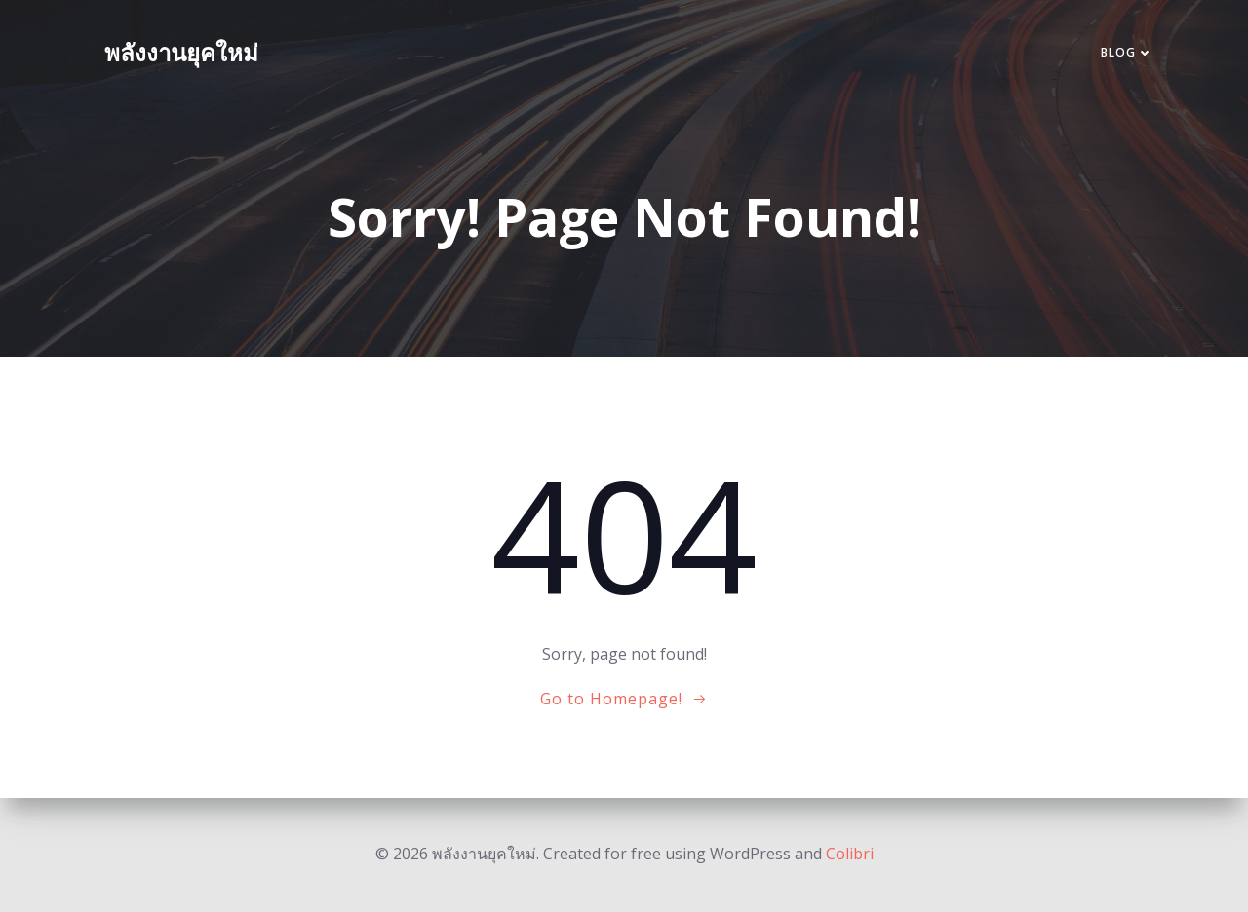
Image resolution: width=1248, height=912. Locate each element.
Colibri (850, 853)
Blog (1127, 52)
